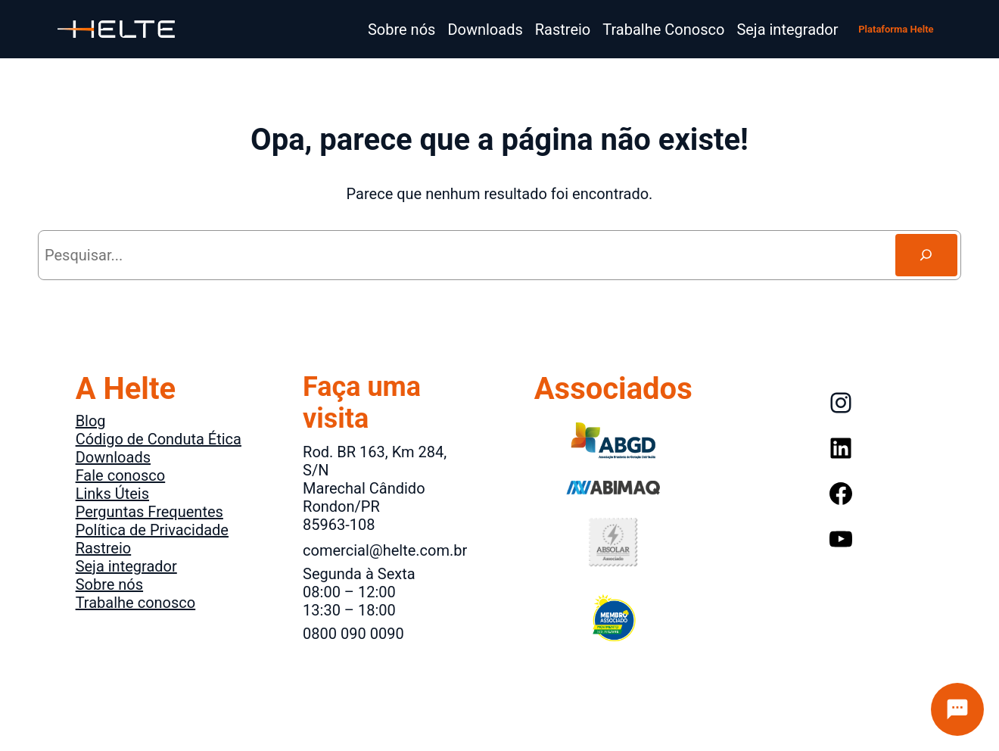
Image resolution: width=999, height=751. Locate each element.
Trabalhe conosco (136, 603)
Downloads (113, 457)
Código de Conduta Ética (158, 439)
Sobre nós (109, 584)
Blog (91, 421)
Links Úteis (112, 494)
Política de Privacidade (152, 530)
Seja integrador (126, 566)
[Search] (926, 255)
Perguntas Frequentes (149, 512)
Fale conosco (121, 475)
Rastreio (104, 548)
